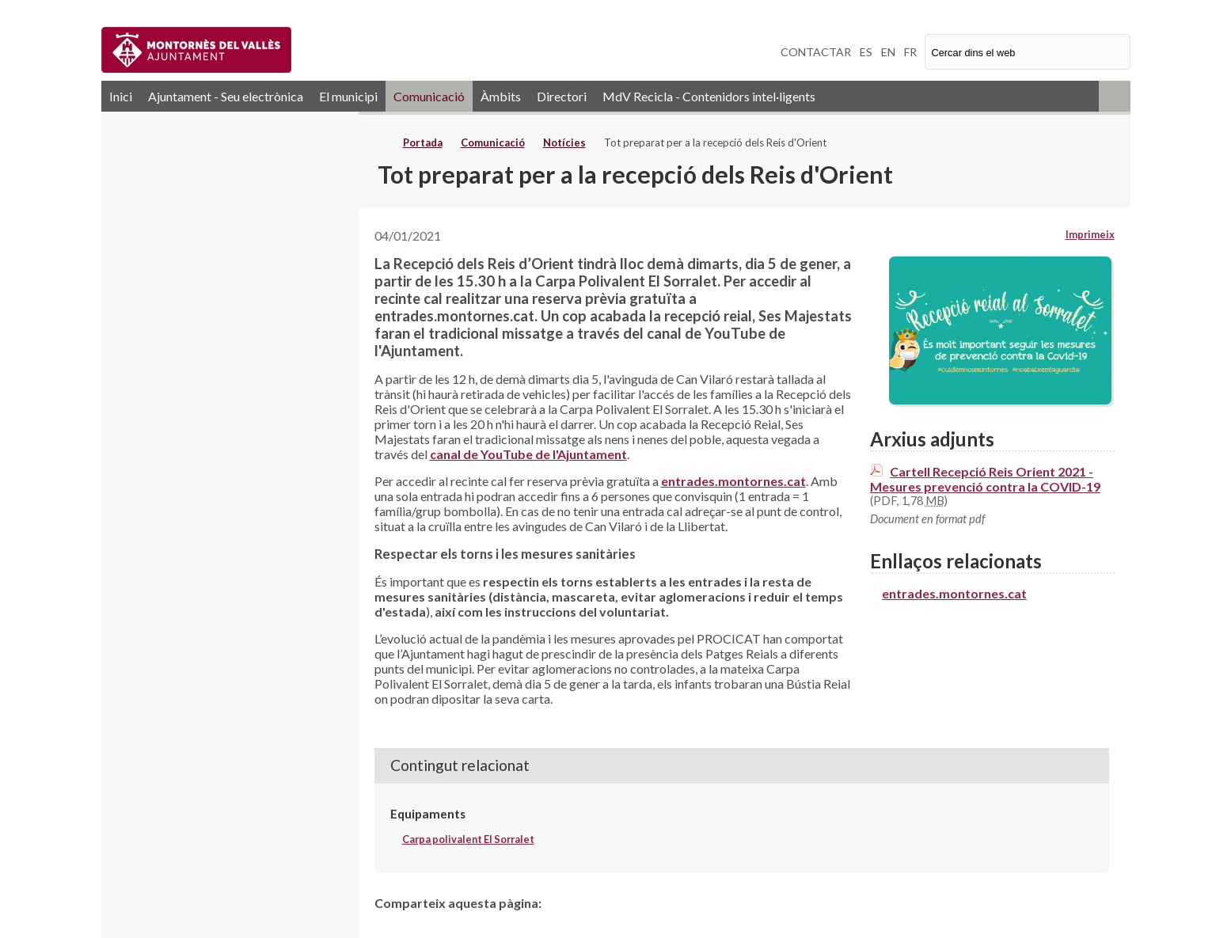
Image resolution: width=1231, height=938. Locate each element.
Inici (120, 96)
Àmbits (501, 96)
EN (888, 52)
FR (910, 52)
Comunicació (429, 96)
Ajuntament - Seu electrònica (225, 96)
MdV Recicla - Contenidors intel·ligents (708, 96)
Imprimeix (1090, 234)
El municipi (348, 96)
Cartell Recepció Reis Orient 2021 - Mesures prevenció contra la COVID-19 (985, 479)
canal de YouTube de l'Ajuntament (528, 453)
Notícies (564, 142)
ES (866, 52)
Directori (562, 96)
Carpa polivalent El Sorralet (468, 839)
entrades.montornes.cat (733, 480)
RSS (1114, 96)
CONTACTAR (816, 52)
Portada (423, 142)
